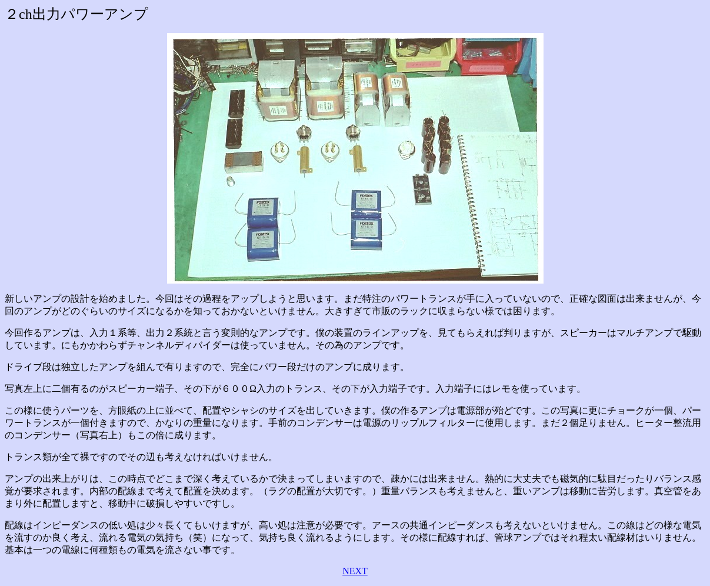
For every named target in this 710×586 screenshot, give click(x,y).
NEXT (355, 571)
